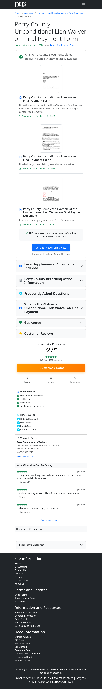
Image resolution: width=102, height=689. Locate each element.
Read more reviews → (51, 520)
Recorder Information (26, 612)
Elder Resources (23, 622)
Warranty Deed (23, 643)
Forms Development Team (62, 45)
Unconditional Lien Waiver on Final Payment (60, 13)
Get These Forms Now (51, 247)
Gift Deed (20, 640)
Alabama (29, 13)
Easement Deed (23, 650)
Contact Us (20, 570)
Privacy (18, 577)
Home (18, 563)
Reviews (19, 573)
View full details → (25, 456)
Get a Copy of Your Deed (27, 625)
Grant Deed (21, 646)
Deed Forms (21, 594)
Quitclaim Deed (23, 636)
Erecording (20, 601)
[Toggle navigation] (83, 4)
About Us (19, 583)
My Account (21, 566)
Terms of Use (21, 580)
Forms (18, 13)
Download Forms (51, 368)
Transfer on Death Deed (27, 653)
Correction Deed (23, 657)
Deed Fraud (21, 619)
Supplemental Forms (26, 598)
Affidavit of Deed (23, 660)
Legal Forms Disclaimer (31, 544)
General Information (25, 615)
